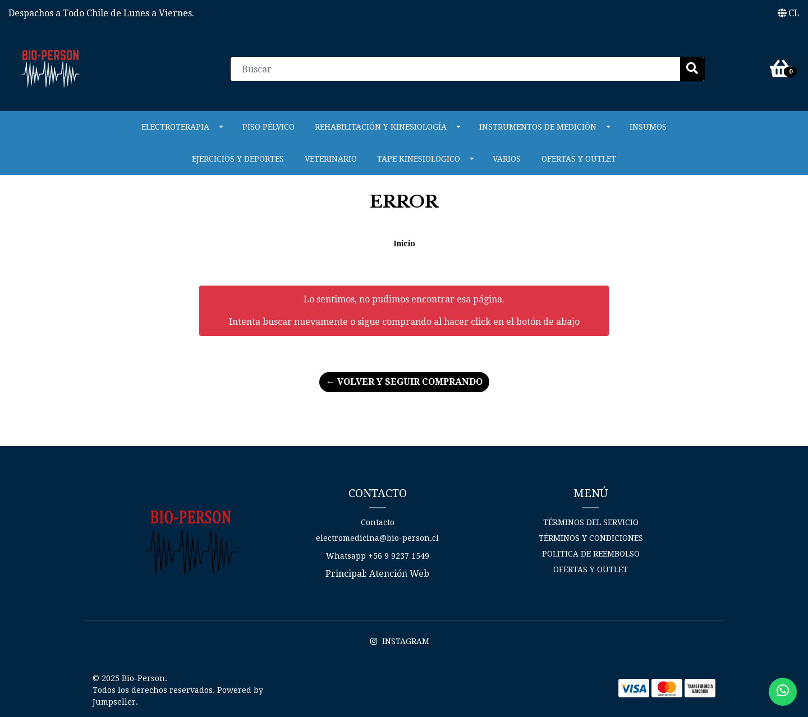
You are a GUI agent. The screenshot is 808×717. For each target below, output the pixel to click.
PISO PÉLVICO (268, 126)
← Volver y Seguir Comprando (404, 381)
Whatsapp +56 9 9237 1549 (377, 555)
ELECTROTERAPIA (175, 126)
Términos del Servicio (591, 522)
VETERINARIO (331, 158)
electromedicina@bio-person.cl (377, 538)
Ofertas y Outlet (578, 158)
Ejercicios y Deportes (238, 158)
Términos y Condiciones (591, 538)
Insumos (648, 126)
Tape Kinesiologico (418, 158)
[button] (789, 13)
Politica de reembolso (591, 553)
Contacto (377, 522)
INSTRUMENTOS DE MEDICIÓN (537, 126)
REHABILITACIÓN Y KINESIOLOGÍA (381, 126)
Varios (507, 158)
